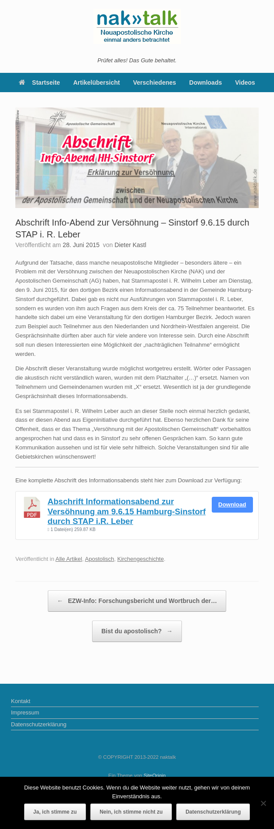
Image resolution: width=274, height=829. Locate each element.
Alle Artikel (69, 559)
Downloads (205, 82)
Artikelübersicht (96, 82)
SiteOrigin (154, 775)
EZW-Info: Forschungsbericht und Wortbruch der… (137, 601)
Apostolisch (99, 559)
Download (232, 504)
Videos (245, 82)
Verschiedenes (154, 82)
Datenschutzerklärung (38, 724)
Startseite (39, 82)
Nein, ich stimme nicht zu (131, 812)
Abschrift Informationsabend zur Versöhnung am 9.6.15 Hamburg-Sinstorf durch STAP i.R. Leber (127, 511)
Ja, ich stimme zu (55, 812)
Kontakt (20, 701)
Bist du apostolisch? (137, 631)
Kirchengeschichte (140, 559)
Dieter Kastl (130, 244)
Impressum (25, 712)
